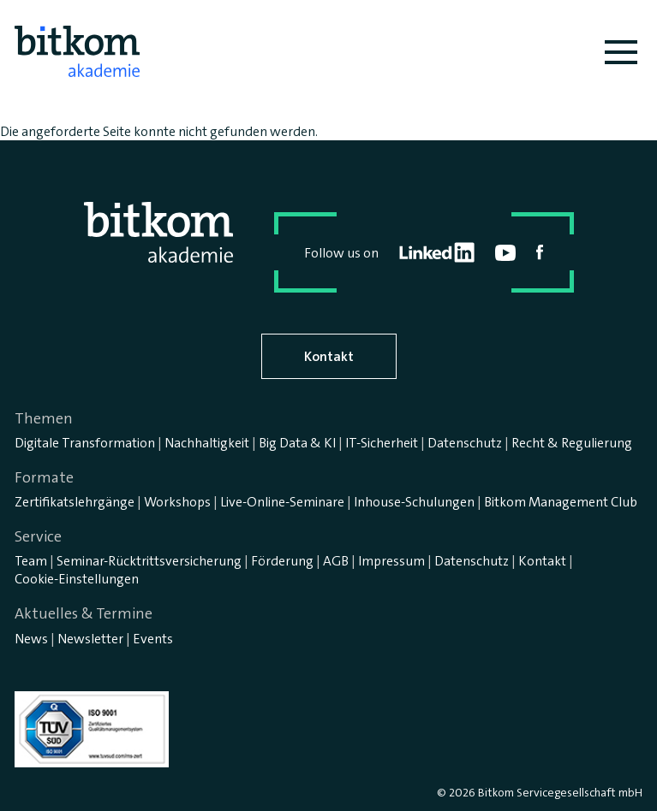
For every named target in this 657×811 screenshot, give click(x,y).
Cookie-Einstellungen (77, 579)
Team (31, 561)
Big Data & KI (297, 443)
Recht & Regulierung (571, 443)
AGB (336, 561)
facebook (540, 252)
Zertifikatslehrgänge (74, 502)
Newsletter (90, 639)
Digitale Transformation (85, 443)
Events (153, 639)
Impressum (391, 561)
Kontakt (329, 356)
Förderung (282, 561)
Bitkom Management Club (560, 502)
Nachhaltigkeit (206, 443)
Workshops (177, 502)
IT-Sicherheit (381, 443)
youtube (505, 253)
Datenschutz (464, 443)
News (31, 639)
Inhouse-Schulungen (414, 502)
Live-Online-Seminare (282, 502)
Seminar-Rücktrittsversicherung (149, 561)
